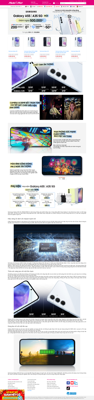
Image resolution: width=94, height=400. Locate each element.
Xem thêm (29, 390)
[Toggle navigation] (15, 6)
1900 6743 (54, 384)
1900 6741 (49, 384)
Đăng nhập (80, 1)
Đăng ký (84, 1)
